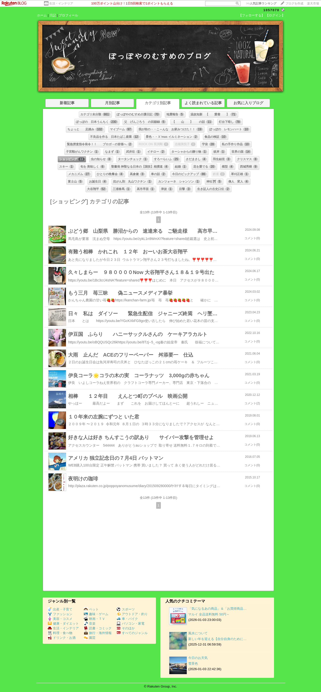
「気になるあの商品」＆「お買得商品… (217, 608)
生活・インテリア (61, 3)
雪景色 (193, 663)
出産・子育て (60, 609)
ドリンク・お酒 (62, 638)
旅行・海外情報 (98, 633)
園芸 (89, 638)
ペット (91, 609)
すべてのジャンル (132, 633)
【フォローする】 (252, 15)
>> (261, 3)
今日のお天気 (198, 658)
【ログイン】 (275, 15)
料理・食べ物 (60, 633)
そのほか (126, 628)
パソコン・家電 (130, 623)
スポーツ (126, 609)
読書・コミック (98, 628)
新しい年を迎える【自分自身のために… (217, 639)
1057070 (271, 10)
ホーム (42, 15)
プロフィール (68, 15)
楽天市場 (313, 3)
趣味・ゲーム (96, 614)
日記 (52, 15)
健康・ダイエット (63, 623)
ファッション (60, 614)
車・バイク (127, 619)
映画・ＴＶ (94, 619)
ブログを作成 (294, 3)
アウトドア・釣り (132, 614)
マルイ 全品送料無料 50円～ (208, 614)
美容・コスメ (60, 619)
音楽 (89, 623)
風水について (198, 633)
